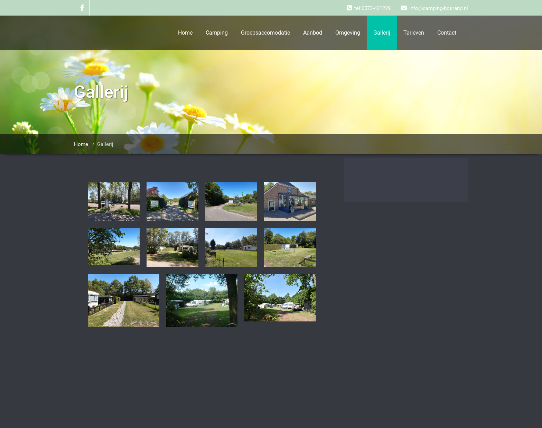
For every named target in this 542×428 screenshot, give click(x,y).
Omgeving (347, 32)
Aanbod (312, 32)
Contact (446, 32)
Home (185, 32)
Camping (217, 32)
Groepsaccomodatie (265, 32)
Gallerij (381, 32)
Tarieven (413, 32)
